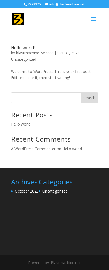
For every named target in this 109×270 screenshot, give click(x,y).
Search (89, 97)
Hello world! (23, 47)
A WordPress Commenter (33, 148)
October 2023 (27, 191)
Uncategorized (23, 59)
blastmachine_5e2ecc (34, 52)
